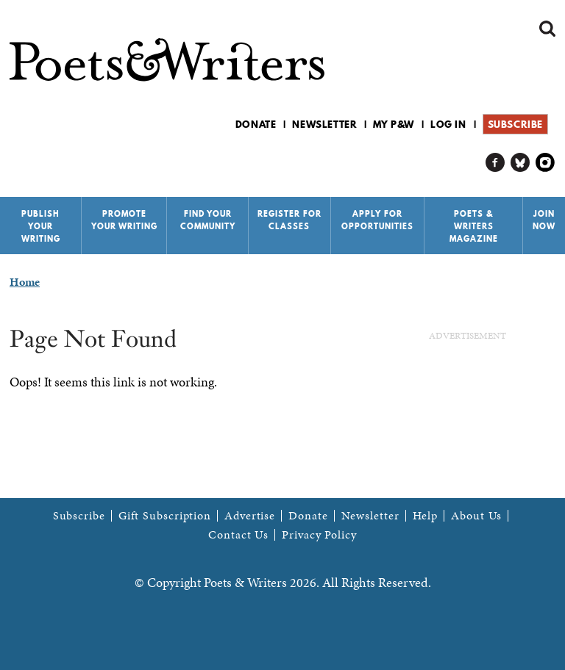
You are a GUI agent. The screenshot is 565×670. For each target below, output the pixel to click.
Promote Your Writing (124, 220)
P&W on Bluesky (520, 163)
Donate (256, 124)
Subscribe (515, 124)
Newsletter (324, 124)
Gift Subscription (164, 516)
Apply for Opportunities (377, 220)
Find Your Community (207, 220)
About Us (476, 516)
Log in (448, 124)
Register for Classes (289, 220)
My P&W (393, 124)
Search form (547, 29)
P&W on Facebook (495, 163)
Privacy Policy (319, 535)
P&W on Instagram (545, 163)
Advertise (249, 516)
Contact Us (238, 535)
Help (425, 516)
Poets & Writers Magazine (473, 226)
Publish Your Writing (40, 226)
